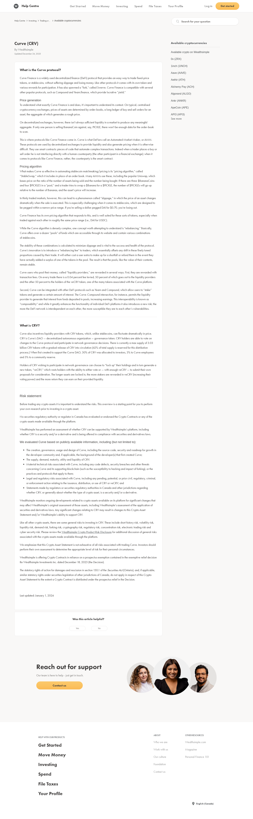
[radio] (77, 628)
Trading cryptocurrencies (50, 20)
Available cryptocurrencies (67, 20)
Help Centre (19, 20)
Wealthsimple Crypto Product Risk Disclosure (87, 532)
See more (176, 118)
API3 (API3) (178, 114)
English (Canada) (205, 803)
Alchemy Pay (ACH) (182, 86)
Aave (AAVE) (178, 72)
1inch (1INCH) (179, 66)
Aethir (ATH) (178, 79)
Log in (208, 6)
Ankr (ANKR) (178, 100)
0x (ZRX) (176, 59)
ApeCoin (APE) (180, 107)
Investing (32, 20)
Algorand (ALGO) (181, 93)
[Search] (205, 21)
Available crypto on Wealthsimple (190, 52)
